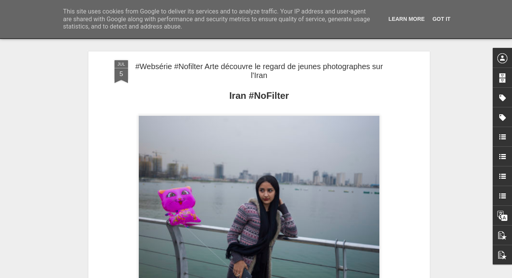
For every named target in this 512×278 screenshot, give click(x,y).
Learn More (407, 19)
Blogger (283, 273)
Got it (442, 19)
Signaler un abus (309, 273)
